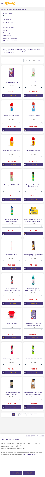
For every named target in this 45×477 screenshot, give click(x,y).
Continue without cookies (35, 439)
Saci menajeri (7, 20)
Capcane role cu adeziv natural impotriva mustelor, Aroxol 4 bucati (33, 220)
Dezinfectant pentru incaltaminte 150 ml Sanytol (33, 289)
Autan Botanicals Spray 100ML (33, 81)
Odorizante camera (9, 17)
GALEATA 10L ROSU (11, 323)
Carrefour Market (11, 9)
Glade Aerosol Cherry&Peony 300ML (11, 358)
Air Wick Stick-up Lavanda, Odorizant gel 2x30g (11, 81)
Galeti (5, 30)
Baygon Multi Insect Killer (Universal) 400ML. (33, 185)
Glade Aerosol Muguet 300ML (33, 358)
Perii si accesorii (8, 35)
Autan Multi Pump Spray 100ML (11, 150)
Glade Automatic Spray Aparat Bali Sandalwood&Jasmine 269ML (33, 393)
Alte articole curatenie (10, 41)
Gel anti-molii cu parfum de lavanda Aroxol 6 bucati (33, 324)
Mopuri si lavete (8, 22)
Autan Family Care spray (33, 115)
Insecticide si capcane (10, 25)
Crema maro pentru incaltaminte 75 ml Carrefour (33, 254)
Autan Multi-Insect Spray (33, 150)
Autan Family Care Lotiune (11, 115)
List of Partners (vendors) (30, 458)
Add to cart (9, 95)
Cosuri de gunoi (8, 33)
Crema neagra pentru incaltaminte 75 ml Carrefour (12, 289)
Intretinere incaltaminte (10, 38)
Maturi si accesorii (8, 27)
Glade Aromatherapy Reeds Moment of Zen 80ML (12, 393)
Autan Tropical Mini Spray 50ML (12, 185)
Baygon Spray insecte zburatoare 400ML (11, 220)
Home (3, 9)
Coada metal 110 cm (12, 254)
